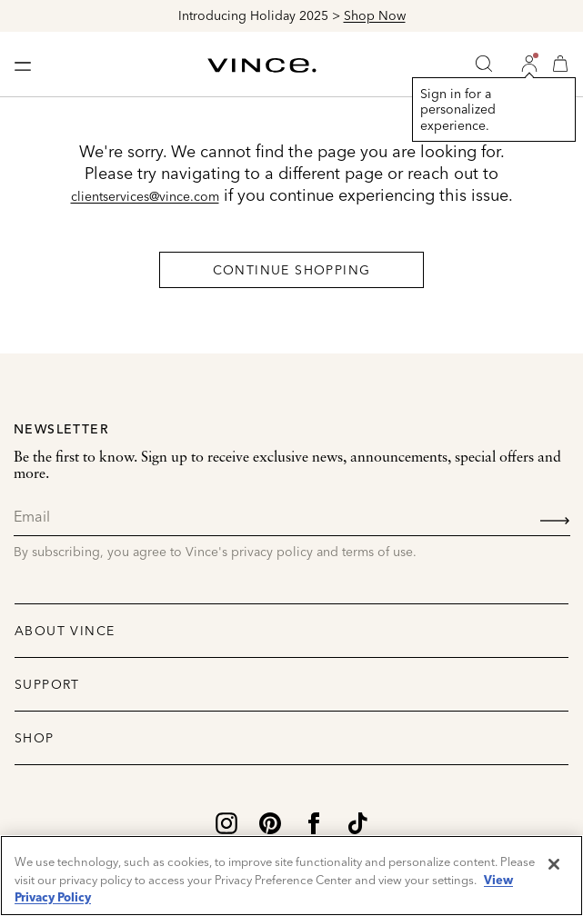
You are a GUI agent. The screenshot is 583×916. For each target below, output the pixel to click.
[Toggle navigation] (23, 64)
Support (47, 684)
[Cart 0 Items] (560, 63)
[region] (291, 875)
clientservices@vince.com (145, 196)
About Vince (65, 630)
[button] (529, 63)
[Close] (554, 864)
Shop (35, 738)
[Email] (292, 516)
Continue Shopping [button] (292, 270)
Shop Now (375, 15)
